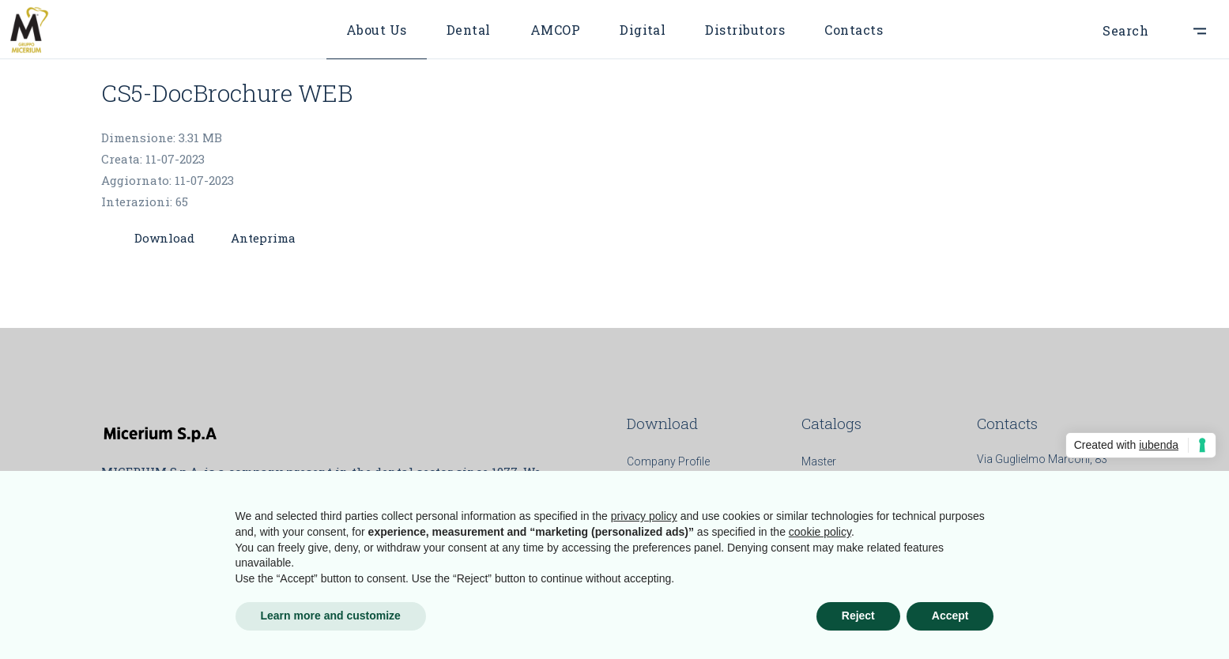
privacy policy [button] (644, 516)
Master (818, 461)
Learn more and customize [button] (331, 615)
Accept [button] (950, 615)
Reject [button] (858, 615)
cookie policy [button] (820, 531)
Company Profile (668, 461)
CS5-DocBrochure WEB (226, 92)
